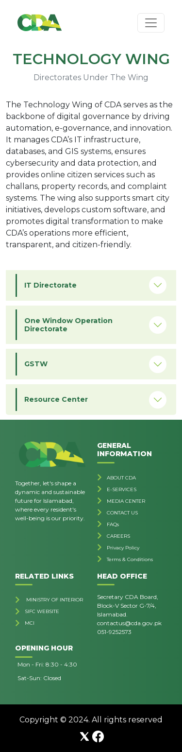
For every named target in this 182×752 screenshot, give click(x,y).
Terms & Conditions (130, 559)
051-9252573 (114, 631)
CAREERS (118, 536)
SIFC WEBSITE (42, 611)
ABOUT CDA (121, 478)
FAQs (113, 524)
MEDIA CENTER (126, 501)
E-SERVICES (121, 489)
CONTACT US (122, 513)
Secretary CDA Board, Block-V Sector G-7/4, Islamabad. (127, 605)
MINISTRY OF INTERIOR (54, 600)
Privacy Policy (123, 548)
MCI (29, 623)
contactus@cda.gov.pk (129, 623)
